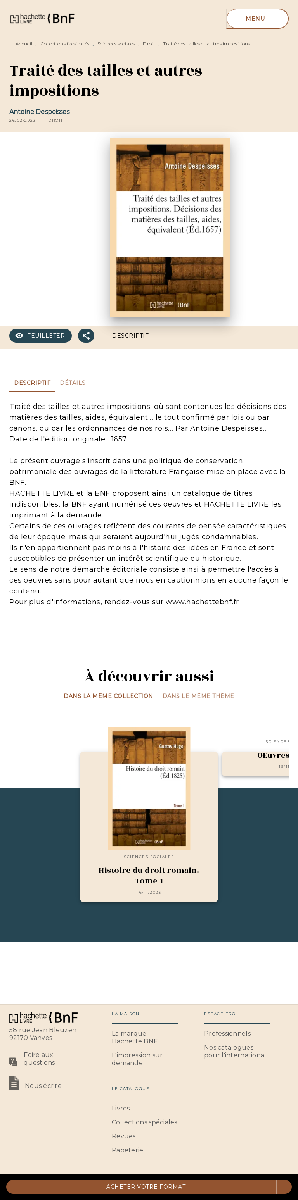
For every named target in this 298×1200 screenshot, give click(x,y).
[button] (55, 120)
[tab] (32, 383)
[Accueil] (41, 18)
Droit (149, 44)
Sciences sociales (116, 44)
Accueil (24, 44)
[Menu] (257, 18)
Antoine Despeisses (39, 112)
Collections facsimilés (65, 44)
